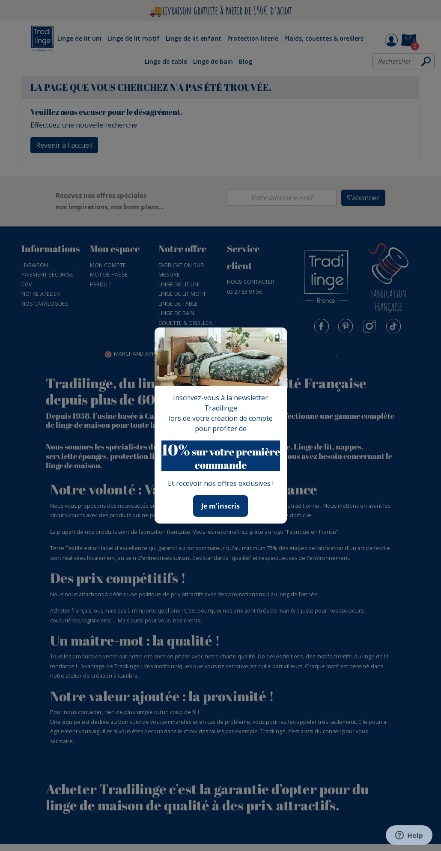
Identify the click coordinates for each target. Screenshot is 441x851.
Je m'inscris (220, 506)
